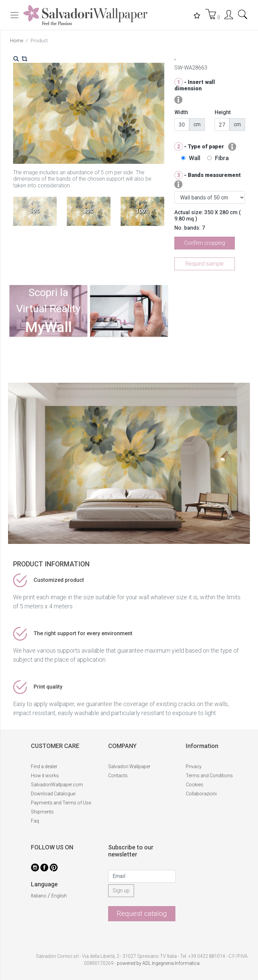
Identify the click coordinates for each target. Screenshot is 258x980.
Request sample (204, 264)
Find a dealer (44, 766)
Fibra (222, 157)
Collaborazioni (201, 793)
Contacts (118, 775)
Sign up (121, 890)
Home (16, 40)
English (59, 895)
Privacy (194, 766)
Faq (35, 821)
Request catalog (142, 913)
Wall (194, 157)
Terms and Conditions (209, 775)
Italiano (38, 895)
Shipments (42, 811)
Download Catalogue (53, 793)
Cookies (194, 784)
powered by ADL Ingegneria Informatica (158, 963)
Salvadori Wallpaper (129, 766)
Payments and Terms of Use (61, 802)
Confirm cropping (204, 243)
